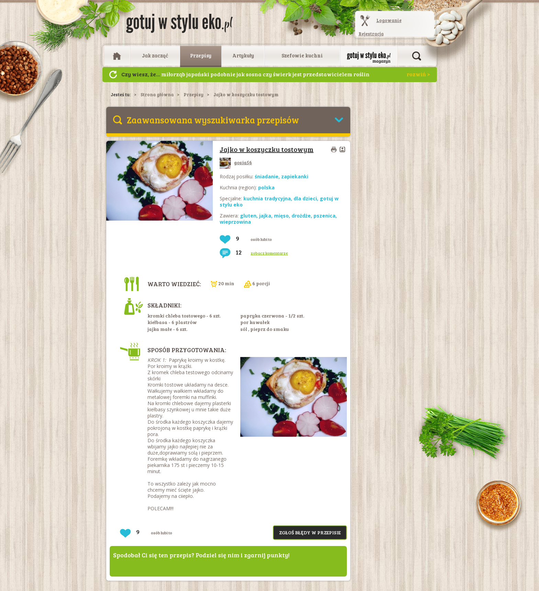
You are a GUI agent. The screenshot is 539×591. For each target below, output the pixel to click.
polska (266, 187)
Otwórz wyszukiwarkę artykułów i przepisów (416, 56)
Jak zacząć (155, 55)
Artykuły (243, 55)
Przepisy (200, 55)
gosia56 (236, 162)
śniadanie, (268, 176)
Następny (113, 74)
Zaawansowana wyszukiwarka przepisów (213, 120)
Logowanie (389, 20)
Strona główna (157, 94)
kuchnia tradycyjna (267, 198)
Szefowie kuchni (302, 55)
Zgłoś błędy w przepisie (310, 532)
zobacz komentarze (269, 253)
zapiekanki (294, 176)
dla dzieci (305, 198)
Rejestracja (371, 34)
